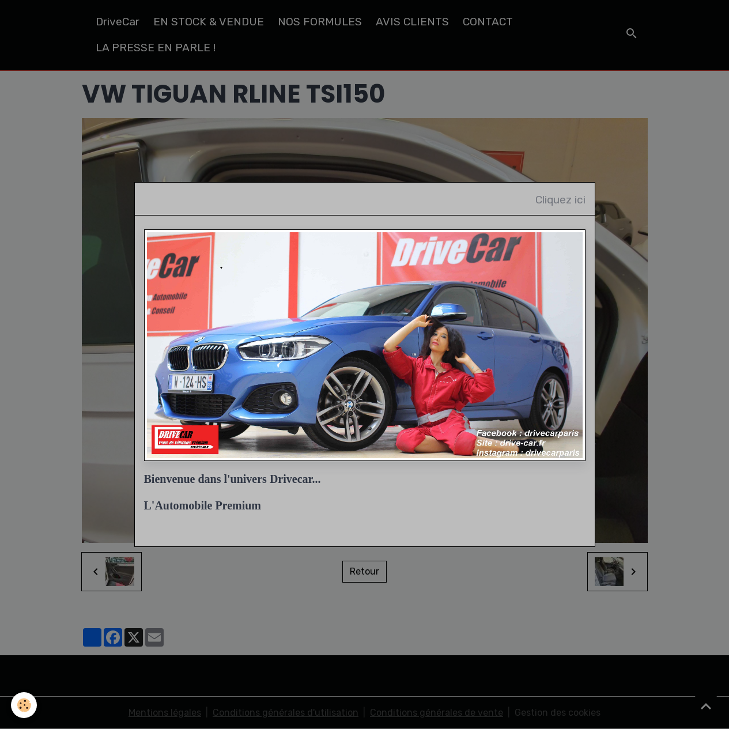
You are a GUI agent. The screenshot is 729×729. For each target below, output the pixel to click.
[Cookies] (24, 705)
